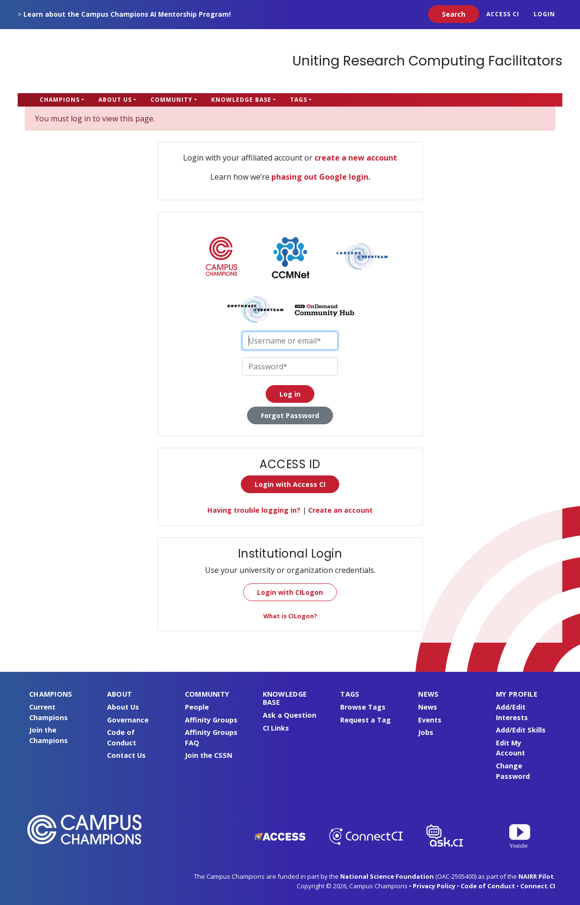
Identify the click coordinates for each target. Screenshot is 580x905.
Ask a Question (289, 715)
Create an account (340, 510)
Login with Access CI (290, 484)
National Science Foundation (387, 876)
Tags (298, 100)
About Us (115, 100)
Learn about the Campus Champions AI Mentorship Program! (127, 14)
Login (544, 14)
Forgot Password (290, 415)
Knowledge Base (241, 100)
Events (429, 719)
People (197, 706)
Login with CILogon (290, 592)
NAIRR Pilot (536, 876)
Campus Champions (77, 61)
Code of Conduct (488, 886)
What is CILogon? (290, 616)
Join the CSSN (208, 755)
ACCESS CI (502, 14)
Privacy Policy (434, 886)
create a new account (355, 157)
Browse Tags (363, 706)
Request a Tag (365, 719)
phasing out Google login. (320, 177)
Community (171, 100)
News (427, 706)
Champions (60, 100)
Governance (128, 719)
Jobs (425, 732)
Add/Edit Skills (521, 729)
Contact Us (126, 755)
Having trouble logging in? (254, 510)
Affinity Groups (211, 719)
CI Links (276, 728)
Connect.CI (537, 886)
